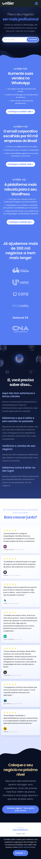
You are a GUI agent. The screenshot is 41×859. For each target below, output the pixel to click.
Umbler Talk (20, 834)
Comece (32, 39)
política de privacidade (26, 847)
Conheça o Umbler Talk (20, 111)
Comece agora (20, 809)
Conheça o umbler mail (20, 164)
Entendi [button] (20, 853)
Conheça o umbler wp (20, 222)
